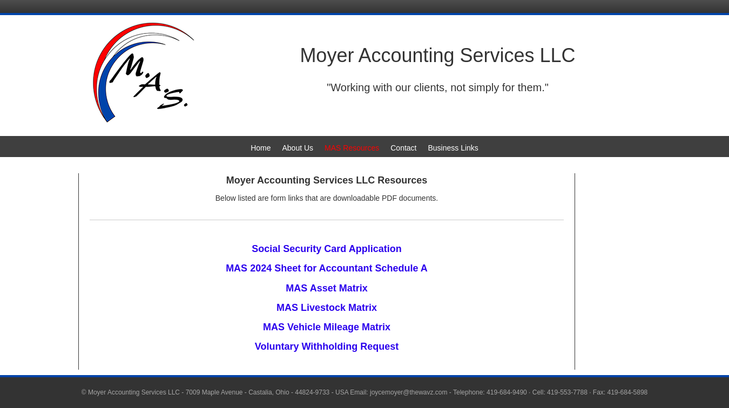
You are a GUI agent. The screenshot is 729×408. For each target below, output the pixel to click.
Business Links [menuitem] (453, 148)
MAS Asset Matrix (326, 288)
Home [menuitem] (261, 148)
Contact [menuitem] (403, 148)
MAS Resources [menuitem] (352, 148)
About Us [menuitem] (297, 148)
